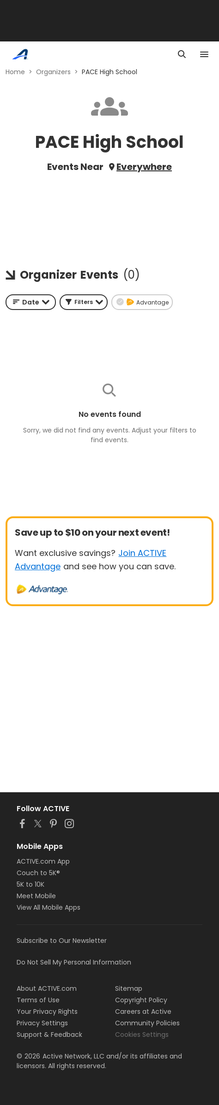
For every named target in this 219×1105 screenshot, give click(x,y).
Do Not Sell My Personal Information (74, 962)
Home (15, 71)
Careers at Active (143, 1011)
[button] (84, 302)
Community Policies (147, 1023)
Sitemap (128, 988)
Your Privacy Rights (47, 1011)
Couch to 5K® (38, 872)
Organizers (53, 71)
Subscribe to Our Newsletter (62, 940)
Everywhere (144, 166)
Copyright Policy (141, 1000)
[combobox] (31, 302)
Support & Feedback (49, 1034)
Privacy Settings (42, 1023)
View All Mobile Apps (48, 907)
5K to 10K (30, 884)
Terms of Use (38, 1000)
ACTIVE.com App (43, 861)
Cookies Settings (142, 1034)
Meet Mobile (36, 895)
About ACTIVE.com (47, 988)
